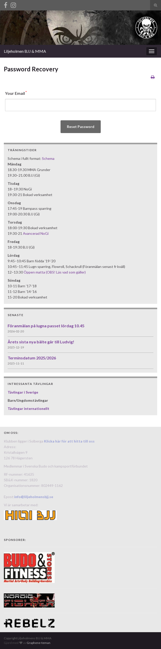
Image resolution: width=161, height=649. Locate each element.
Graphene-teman (38, 643)
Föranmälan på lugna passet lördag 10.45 (46, 325)
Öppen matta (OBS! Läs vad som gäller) (55, 272)
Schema (48, 158)
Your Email (16, 93)
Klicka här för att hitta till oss (69, 441)
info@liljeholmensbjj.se (33, 497)
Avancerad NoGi (36, 233)
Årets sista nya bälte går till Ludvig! (41, 341)
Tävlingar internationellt (28, 408)
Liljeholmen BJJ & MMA (25, 51)
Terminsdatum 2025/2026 (32, 357)
